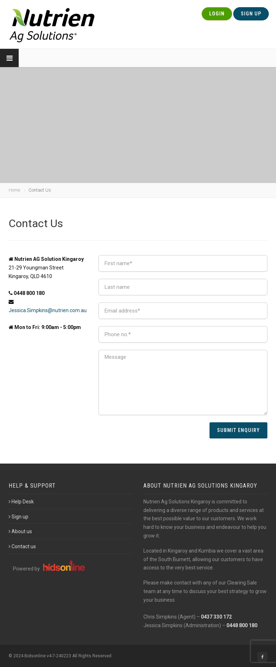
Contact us (22, 546)
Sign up (18, 517)
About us (20, 531)
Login (217, 14)
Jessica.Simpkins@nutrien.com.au (48, 310)
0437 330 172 (216, 617)
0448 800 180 (241, 625)
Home (14, 190)
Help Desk (21, 501)
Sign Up (251, 14)
